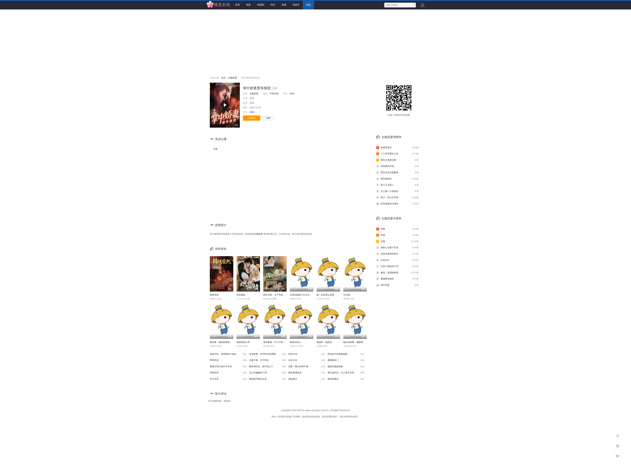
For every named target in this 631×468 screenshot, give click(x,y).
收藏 (268, 118)
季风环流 (228, 360)
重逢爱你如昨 (397, 278)
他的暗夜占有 (243, 342)
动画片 (296, 4)
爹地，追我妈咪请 (397, 272)
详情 (253, 112)
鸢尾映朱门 (345, 360)
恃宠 (397, 235)
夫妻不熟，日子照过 (267, 360)
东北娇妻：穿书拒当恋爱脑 (267, 354)
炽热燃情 (240, 295)
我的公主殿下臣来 (397, 247)
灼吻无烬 (228, 372)
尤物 (397, 241)
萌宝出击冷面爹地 (397, 172)
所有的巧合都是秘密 (345, 354)
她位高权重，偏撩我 (353, 342)
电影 (248, 4)
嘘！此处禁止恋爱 (325, 295)
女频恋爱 (232, 78)
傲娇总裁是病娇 (345, 366)
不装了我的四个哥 (397, 266)
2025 (292, 93)
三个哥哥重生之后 (397, 153)
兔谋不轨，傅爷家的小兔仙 (228, 354)
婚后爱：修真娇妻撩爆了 (222, 342)
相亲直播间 (345, 379)
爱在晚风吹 (397, 178)
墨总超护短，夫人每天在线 (345, 372)
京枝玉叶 (397, 260)
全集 (215, 149)
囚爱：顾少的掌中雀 (306, 366)
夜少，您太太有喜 (397, 197)
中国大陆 (274, 93)
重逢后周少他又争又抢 (228, 366)
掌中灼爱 (397, 285)
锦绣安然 (214, 295)
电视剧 (260, 4)
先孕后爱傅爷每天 (397, 254)
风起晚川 (306, 379)
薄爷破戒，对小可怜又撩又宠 (277, 342)
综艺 (273, 4)
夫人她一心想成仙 (397, 191)
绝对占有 (306, 354)
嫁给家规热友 (306, 372)
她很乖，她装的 (324, 342)
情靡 (397, 229)
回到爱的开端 (397, 166)
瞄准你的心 (295, 342)
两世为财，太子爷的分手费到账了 (279, 295)
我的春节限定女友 (267, 379)
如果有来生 (397, 147)
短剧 (308, 4)
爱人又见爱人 (397, 185)
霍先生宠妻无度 (397, 160)
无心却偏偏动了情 (267, 372)
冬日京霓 (228, 379)
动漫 (284, 4)
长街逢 (346, 295)
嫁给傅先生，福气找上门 (267, 366)
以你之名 (306, 360)
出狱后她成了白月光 (300, 295)
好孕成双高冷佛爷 (397, 203)
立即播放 (251, 118)
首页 (237, 4)
